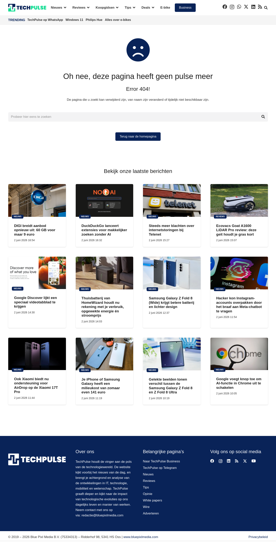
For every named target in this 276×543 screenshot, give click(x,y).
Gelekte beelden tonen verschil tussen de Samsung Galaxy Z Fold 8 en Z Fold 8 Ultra (170, 386)
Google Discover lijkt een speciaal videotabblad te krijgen (35, 302)
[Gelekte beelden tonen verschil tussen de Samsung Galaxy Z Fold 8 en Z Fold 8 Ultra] (172, 354)
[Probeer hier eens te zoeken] (138, 117)
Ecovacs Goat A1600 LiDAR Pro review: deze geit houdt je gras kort (236, 230)
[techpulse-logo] (27, 7)
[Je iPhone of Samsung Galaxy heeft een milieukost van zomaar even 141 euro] (104, 354)
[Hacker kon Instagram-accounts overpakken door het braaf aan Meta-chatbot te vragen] (239, 273)
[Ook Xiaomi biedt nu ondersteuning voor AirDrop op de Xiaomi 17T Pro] (37, 354)
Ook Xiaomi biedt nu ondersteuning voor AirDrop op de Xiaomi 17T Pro (36, 385)
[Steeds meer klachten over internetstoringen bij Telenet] (172, 200)
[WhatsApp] (239, 6)
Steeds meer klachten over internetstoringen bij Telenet (171, 230)
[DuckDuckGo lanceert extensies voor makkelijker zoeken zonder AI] (104, 200)
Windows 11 (75, 19)
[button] (64, 7)
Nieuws (148, 474)
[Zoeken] (263, 117)
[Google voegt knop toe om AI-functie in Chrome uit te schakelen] (239, 354)
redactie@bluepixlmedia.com (102, 515)
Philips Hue (94, 19)
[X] (246, 6)
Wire (146, 507)
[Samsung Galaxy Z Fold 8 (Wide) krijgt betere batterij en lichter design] (172, 273)
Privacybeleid (258, 537)
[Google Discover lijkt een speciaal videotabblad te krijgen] (37, 273)
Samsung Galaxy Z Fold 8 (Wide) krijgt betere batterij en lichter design (171, 302)
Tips (146, 487)
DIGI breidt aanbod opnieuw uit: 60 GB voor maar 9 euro (34, 230)
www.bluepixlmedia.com (140, 537)
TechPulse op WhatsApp (45, 19)
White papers (152, 500)
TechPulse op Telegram (160, 468)
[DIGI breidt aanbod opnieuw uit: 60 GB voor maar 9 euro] (37, 200)
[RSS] (260, 6)
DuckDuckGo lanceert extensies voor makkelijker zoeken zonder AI (104, 230)
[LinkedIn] (253, 6)
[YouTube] (253, 461)
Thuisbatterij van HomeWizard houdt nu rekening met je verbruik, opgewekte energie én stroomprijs (102, 307)
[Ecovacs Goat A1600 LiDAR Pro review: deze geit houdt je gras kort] (239, 200)
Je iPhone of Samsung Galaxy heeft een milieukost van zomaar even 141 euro (100, 386)
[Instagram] (232, 6)
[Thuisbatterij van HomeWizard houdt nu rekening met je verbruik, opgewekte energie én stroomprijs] (104, 273)
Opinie (147, 494)
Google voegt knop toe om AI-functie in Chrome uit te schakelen (238, 383)
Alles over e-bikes (118, 19)
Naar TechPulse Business (161, 461)
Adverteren (151, 513)
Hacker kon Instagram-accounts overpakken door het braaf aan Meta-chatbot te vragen (239, 304)
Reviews (149, 481)
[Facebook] (225, 6)
